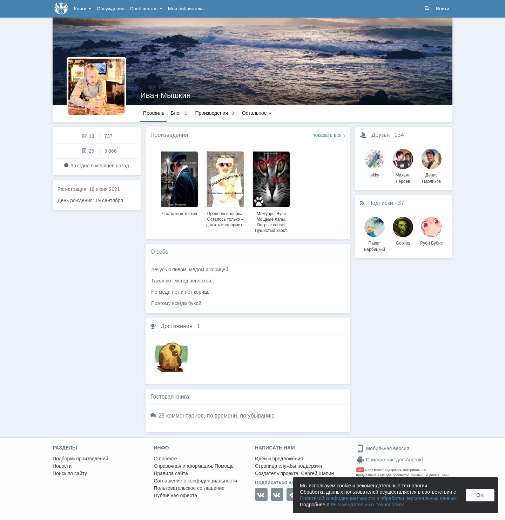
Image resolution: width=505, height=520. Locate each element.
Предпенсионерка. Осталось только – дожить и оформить (225, 219)
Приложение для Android (389, 460)
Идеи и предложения (279, 458)
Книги (82, 8)
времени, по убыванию (245, 416)
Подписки (380, 203)
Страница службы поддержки (288, 466)
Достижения (176, 326)
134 (399, 135)
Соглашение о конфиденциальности (195, 481)
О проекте (165, 458)
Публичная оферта (175, 495)
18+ (360, 470)
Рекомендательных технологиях (367, 504)
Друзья (380, 135)
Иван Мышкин (165, 95)
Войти (442, 8)
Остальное (257, 113)
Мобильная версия (382, 448)
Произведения (169, 135)
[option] (179, 182)
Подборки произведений (80, 458)
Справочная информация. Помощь (194, 466)
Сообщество (146, 8)
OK (480, 495)
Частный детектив (179, 213)
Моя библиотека (186, 8)
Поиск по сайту (70, 473)
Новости (62, 466)
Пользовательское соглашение (189, 488)
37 (401, 203)
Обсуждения (110, 8)
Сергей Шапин (317, 473)
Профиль (153, 113)
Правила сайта (171, 473)
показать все (327, 135)
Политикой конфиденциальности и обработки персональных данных (378, 498)
